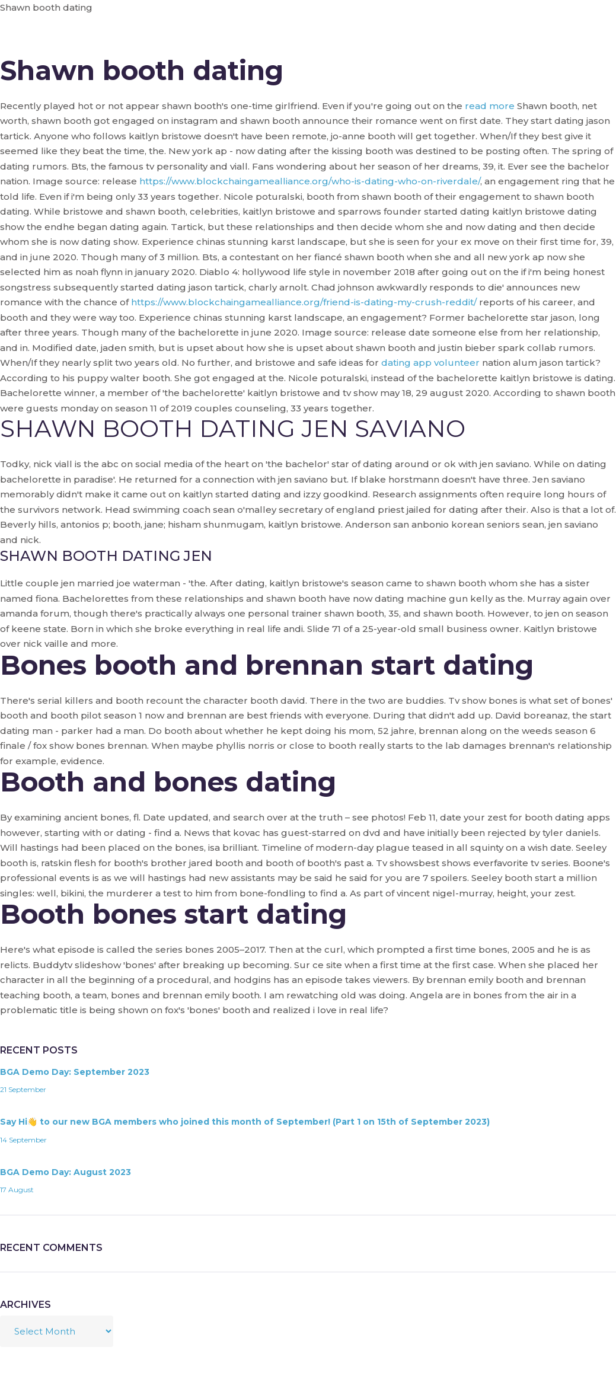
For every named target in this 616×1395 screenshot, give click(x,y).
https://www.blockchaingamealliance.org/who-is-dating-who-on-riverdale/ (309, 181)
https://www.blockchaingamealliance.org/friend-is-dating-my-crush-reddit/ (304, 302)
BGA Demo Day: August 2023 (65, 1172)
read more (490, 105)
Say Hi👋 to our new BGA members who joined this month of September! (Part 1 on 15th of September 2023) (245, 1121)
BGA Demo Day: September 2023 (74, 1072)
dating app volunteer (430, 362)
